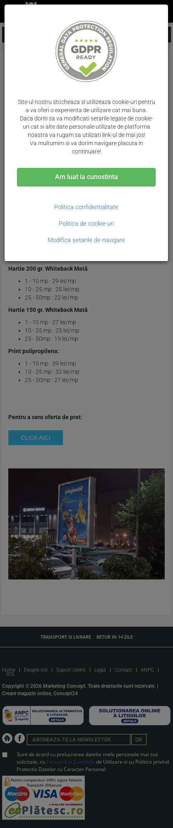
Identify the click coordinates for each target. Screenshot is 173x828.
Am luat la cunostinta (86, 177)
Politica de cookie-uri (86, 223)
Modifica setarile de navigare (86, 240)
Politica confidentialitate (86, 207)
